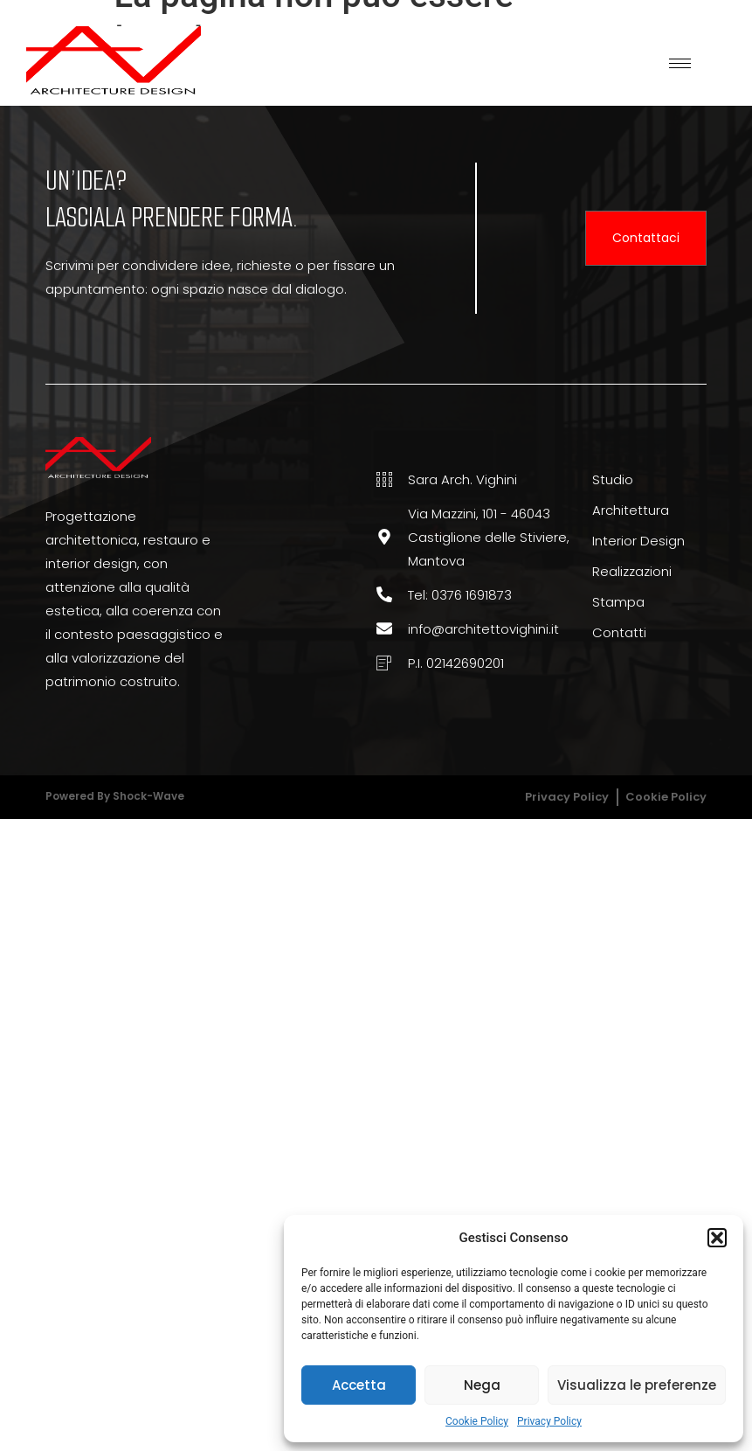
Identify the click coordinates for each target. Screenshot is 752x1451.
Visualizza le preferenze (636, 1385)
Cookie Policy (476, 1421)
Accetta (359, 1385)
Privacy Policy (549, 1421)
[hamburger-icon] (680, 63)
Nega (482, 1385)
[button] (717, 1237)
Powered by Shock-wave (114, 795)
